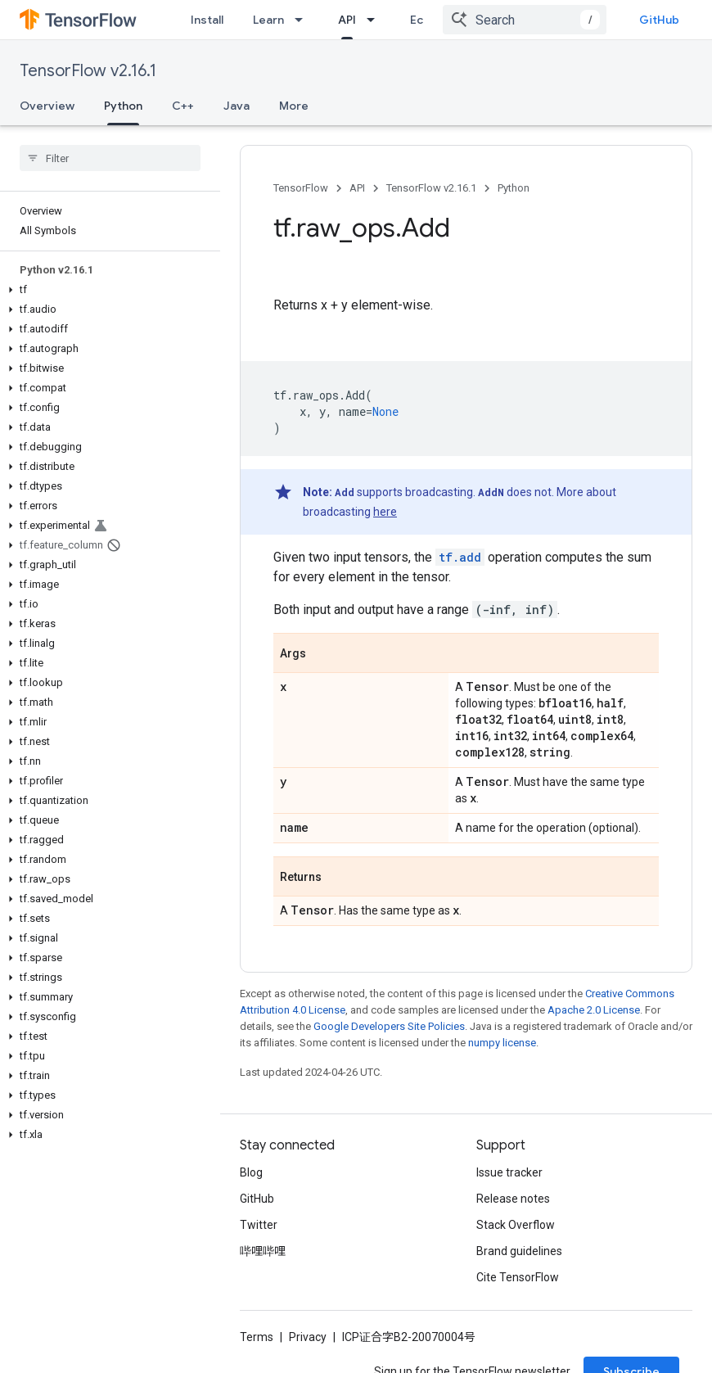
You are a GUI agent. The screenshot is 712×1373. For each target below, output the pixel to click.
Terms (256, 1337)
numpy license (502, 1043)
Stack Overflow (515, 1224)
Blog (251, 1172)
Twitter (258, 1224)
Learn (268, 19)
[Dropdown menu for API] (375, 19)
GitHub (659, 19)
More (294, 105)
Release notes (513, 1198)
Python (513, 188)
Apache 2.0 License (594, 1010)
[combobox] (524, 19)
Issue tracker (509, 1172)
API (357, 188)
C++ (183, 105)
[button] (107, 290)
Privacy (308, 1337)
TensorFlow (300, 188)
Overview (47, 105)
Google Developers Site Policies (389, 1026)
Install (207, 19)
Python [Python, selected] (123, 105)
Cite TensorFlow (517, 1277)
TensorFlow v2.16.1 (88, 71)
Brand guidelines (519, 1251)
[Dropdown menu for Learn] (303, 19)
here (385, 511)
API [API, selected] (347, 19)
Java (236, 105)
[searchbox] (110, 158)
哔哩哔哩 (263, 1251)
